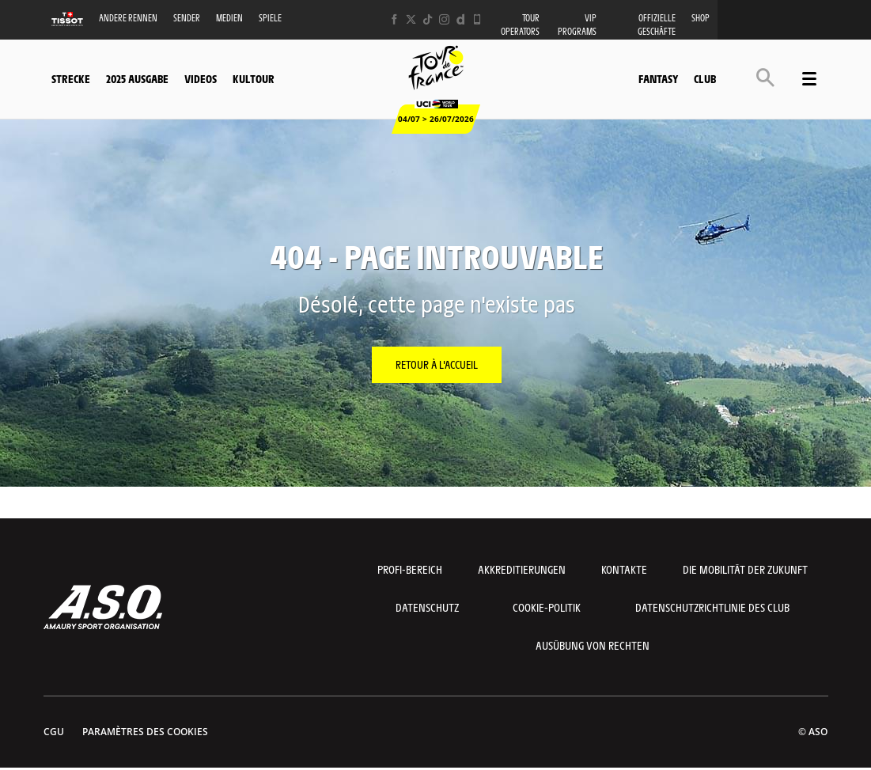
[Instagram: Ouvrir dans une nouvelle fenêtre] (444, 19)
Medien (229, 18)
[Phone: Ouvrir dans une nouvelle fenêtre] (477, 19)
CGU (54, 731)
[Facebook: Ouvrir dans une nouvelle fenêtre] (394, 19)
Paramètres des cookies (145, 731)
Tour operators (520, 24)
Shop (700, 18)
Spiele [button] (270, 18)
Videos (200, 78)
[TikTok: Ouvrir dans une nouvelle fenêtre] (427, 19)
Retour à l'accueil (437, 364)
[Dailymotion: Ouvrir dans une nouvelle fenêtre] (461, 19)
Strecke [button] (70, 78)
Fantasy (658, 78)
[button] (765, 77)
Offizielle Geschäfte (657, 24)
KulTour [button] (254, 78)
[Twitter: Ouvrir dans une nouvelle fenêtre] (411, 19)
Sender (186, 18)
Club (705, 78)
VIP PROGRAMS (577, 24)
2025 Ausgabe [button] (137, 78)
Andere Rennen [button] (128, 18)
